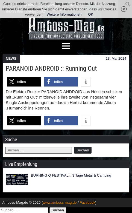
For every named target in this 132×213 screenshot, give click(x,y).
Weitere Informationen (64, 14)
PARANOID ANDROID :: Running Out (51, 68)
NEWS (11, 58)
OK (90, 14)
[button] (128, 6)
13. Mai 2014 (116, 58)
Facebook (87, 202)
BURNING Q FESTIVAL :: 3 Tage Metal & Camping (71, 175)
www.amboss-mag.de (60, 202)
